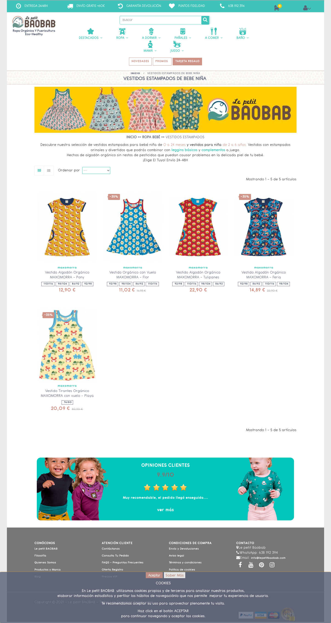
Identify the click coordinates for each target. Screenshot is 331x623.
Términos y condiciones (185, 564)
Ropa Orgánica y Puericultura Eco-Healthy (34, 32)
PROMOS (163, 62)
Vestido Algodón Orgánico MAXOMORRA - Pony (67, 276)
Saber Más (175, 575)
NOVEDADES (139, 62)
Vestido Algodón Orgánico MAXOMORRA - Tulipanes (198, 276)
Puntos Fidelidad (191, 6)
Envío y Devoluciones (184, 550)
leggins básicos (184, 151)
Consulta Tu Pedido (115, 557)
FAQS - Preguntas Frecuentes (122, 564)
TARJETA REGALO (189, 62)
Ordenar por (69, 171)
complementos (214, 151)
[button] (90, 34)
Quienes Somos (45, 564)
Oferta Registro (112, 571)
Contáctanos (111, 550)
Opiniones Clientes (165, 467)
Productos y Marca (47, 571)
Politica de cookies (182, 571)
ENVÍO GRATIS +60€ (91, 6)
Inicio (135, 74)
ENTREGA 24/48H (36, 6)
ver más (165, 511)
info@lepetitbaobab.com (268, 559)
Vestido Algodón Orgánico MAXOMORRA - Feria (264, 276)
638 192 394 (236, 6)
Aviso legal (176, 557)
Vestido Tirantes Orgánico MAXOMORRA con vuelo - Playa (67, 395)
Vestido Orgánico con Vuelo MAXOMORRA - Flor (132, 276)
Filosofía (40, 557)
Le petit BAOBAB (46, 550)
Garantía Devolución (143, 6)
